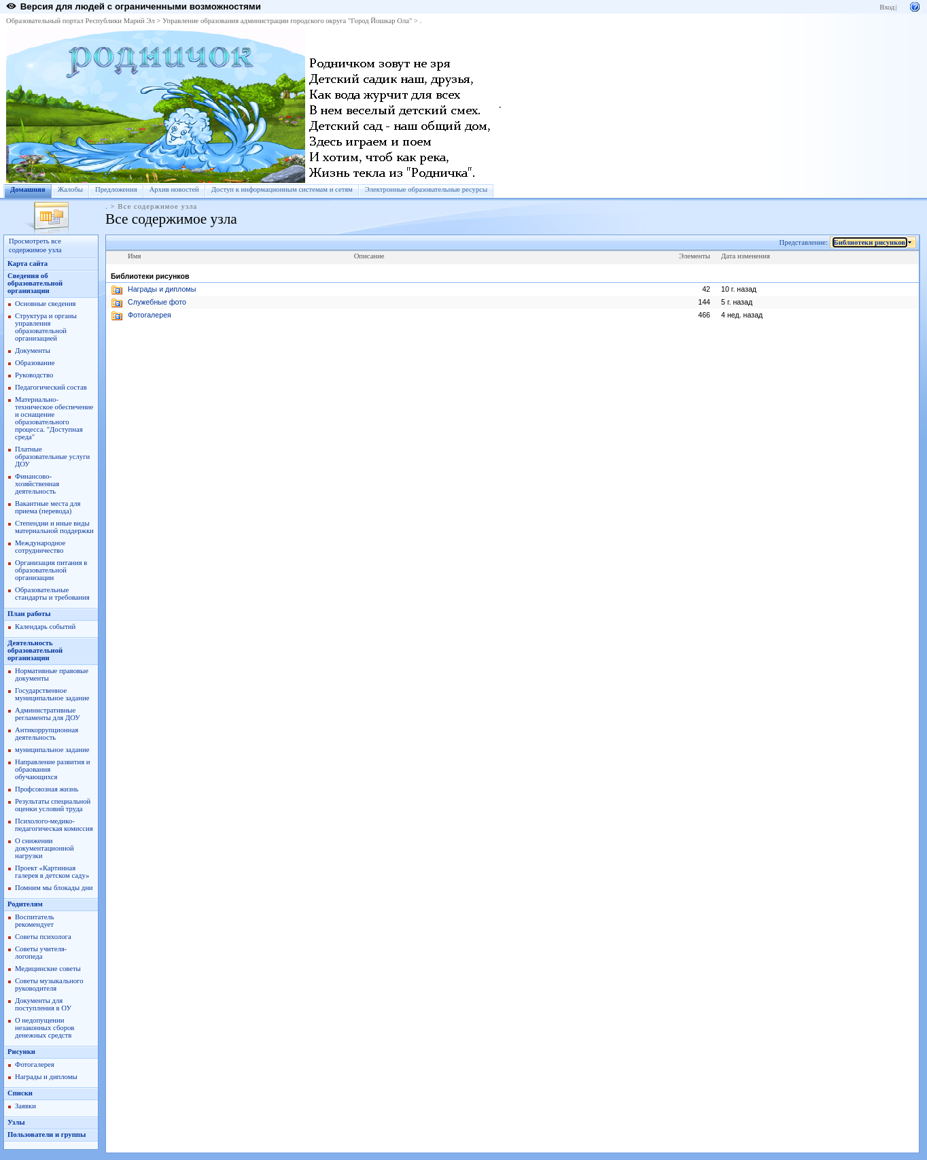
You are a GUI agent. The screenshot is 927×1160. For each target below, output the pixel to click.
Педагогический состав (51, 387)
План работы (29, 613)
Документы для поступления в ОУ (43, 1004)
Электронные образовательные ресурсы (426, 189)
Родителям (25, 904)
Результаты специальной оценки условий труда (52, 805)
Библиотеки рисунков (870, 242)
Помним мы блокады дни (54, 887)
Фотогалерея (34, 1064)
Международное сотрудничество (40, 546)
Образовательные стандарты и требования (52, 593)
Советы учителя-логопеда (41, 952)
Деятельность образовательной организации (35, 650)
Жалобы (70, 189)
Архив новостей (174, 189)
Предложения (116, 189)
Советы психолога (43, 936)
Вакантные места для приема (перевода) (48, 507)
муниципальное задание (52, 749)
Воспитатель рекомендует (34, 920)
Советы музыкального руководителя (49, 984)
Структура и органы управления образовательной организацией (46, 327)
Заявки (25, 1106)
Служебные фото (157, 302)
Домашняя (28, 189)
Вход (886, 7)
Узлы (16, 1122)
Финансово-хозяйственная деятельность (37, 484)
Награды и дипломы (46, 1076)
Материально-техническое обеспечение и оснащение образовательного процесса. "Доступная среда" (54, 418)
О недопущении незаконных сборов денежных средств (44, 1028)
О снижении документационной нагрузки (44, 848)
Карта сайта (27, 263)
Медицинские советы (48, 968)
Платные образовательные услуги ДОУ (52, 456)
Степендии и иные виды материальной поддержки (54, 526)
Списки (20, 1093)
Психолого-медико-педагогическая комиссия (54, 824)
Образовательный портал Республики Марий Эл (80, 20)
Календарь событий (45, 626)
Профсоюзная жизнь (46, 789)
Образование (34, 362)
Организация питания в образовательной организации (51, 570)
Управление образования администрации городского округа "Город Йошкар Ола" (287, 20)
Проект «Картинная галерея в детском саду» (52, 871)
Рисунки (21, 1051)
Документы (32, 350)
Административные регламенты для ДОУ (47, 713)
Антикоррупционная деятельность (46, 733)
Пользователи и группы (46, 1134)
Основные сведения (45, 303)
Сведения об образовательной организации (35, 283)
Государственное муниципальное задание (52, 694)
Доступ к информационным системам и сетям (282, 189)
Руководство (34, 375)
